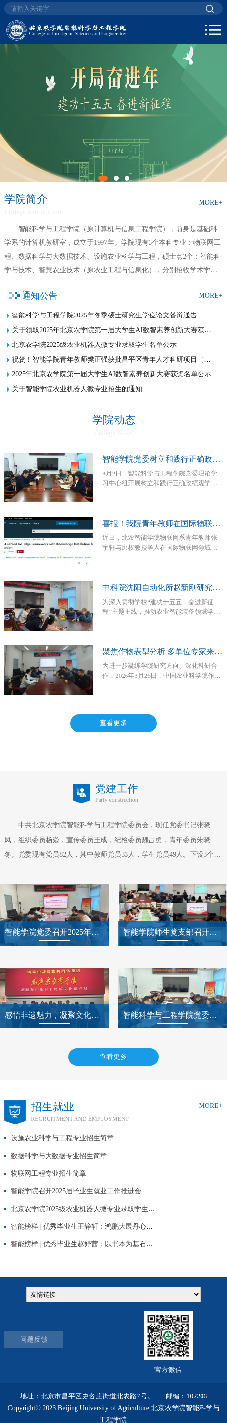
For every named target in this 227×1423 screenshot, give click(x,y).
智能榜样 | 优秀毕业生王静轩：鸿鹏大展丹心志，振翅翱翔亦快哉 (109, 1226)
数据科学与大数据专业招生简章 (59, 1155)
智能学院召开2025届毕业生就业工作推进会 (76, 1191)
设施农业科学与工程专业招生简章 (62, 1138)
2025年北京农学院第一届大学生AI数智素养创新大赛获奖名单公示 (111, 374)
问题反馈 (34, 1339)
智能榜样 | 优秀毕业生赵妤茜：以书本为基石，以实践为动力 (102, 1244)
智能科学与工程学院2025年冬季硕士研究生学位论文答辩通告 (104, 315)
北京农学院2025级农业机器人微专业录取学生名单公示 (94, 344)
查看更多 (113, 723)
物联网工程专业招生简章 (48, 1173)
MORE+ (210, 202)
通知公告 (39, 296)
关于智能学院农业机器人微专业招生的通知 (77, 389)
